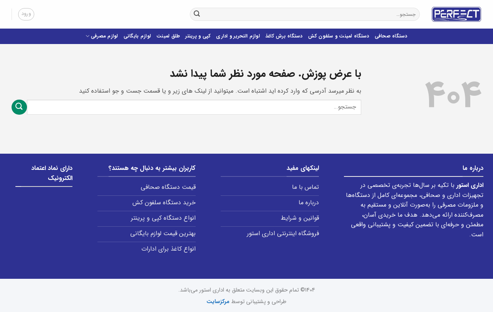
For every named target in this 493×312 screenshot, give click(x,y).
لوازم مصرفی (102, 36)
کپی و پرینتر (198, 36)
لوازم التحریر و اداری (238, 36)
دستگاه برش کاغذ (284, 36)
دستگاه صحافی (391, 36)
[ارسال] (196, 14)
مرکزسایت (218, 301)
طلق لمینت (168, 36)
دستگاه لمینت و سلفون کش (338, 36)
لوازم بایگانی (137, 36)
